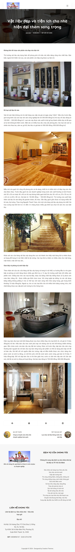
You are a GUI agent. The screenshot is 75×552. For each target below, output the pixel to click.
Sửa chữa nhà (21, 512)
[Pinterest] (46, 423)
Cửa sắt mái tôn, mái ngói (55, 493)
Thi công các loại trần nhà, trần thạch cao (55, 495)
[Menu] (67, 6)
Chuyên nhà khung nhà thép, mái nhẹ (55, 498)
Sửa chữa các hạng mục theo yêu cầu (55, 470)
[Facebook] (12, 423)
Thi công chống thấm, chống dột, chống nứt (55, 477)
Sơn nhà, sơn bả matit (55, 472)
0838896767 (15, 537)
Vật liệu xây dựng (47, 33)
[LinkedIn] (62, 423)
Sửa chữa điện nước (55, 481)
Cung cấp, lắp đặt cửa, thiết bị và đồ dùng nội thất (55, 500)
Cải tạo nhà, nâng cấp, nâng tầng (56, 484)
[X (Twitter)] (29, 423)
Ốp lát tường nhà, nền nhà (56, 491)
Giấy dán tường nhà (56, 475)
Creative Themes (47, 548)
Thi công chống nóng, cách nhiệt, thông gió (55, 479)
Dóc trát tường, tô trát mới (56, 488)
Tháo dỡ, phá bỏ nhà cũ (55, 486)
